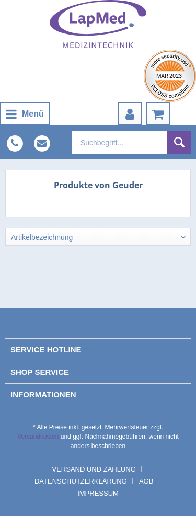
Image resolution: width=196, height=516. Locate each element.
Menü (25, 112)
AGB (146, 481)
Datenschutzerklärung (80, 481)
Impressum (98, 493)
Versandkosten (38, 436)
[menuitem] (25, 113)
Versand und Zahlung (94, 469)
